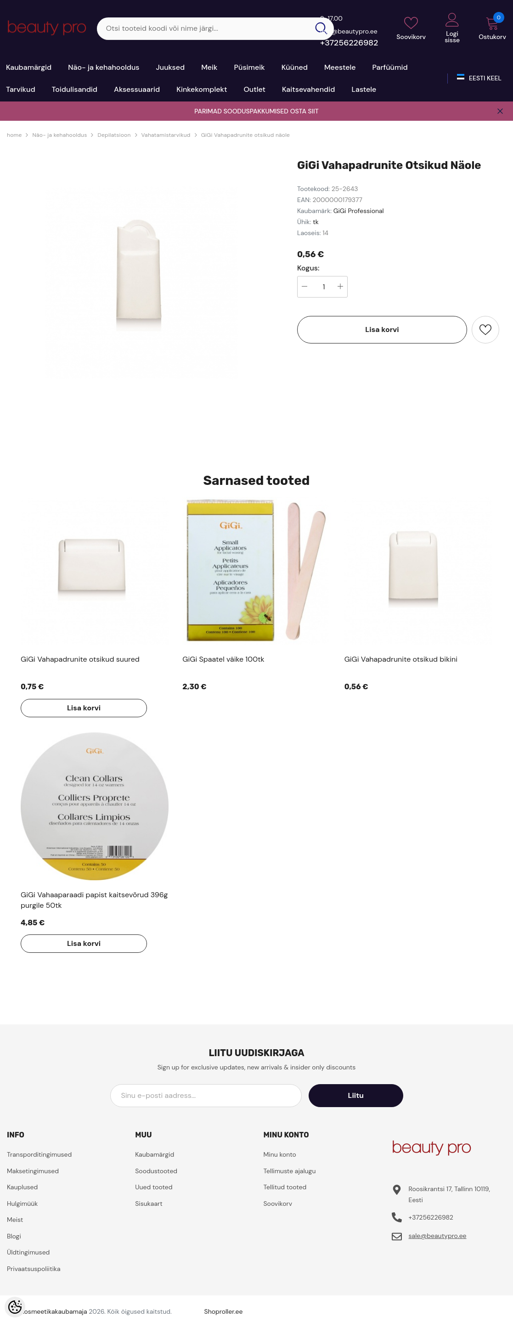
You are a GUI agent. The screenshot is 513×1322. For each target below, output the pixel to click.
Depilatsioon (113, 135)
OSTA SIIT (304, 111)
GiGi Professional (358, 211)
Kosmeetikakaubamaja (54, 1311)
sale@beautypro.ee (437, 1236)
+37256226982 (349, 42)
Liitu (361, 1095)
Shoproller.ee (223, 1311)
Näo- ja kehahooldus (59, 135)
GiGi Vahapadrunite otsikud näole (245, 135)
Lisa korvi (382, 329)
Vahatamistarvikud (166, 135)
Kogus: (308, 268)
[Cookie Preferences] (15, 1307)
